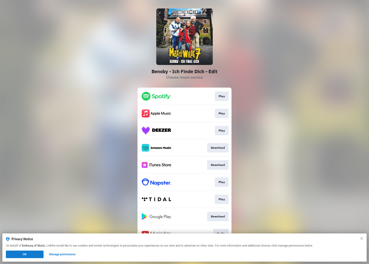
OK (25, 254)
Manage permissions (62, 254)
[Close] (361, 238)
